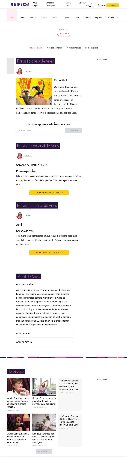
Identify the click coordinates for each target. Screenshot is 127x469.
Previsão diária (31, 47)
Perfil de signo (95, 47)
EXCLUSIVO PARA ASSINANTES (49, 192)
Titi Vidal (28, 71)
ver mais (44, 451)
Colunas (82, 3)
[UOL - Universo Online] (31, 4)
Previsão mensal (75, 47)
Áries (63, 34)
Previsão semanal (53, 47)
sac (87, 5)
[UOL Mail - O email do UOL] (93, 5)
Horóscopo (63, 29)
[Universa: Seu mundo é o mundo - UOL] (20, 4)
